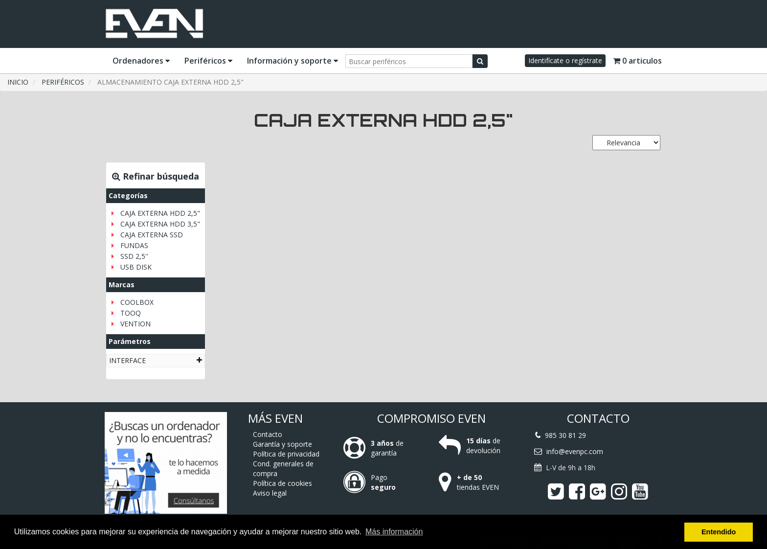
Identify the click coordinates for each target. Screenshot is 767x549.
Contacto (267, 434)
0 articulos (637, 60)
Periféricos (208, 60)
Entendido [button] (718, 532)
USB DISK (136, 267)
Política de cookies (282, 483)
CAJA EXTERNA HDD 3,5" (160, 224)
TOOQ (130, 313)
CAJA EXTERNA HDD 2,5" (160, 213)
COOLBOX (137, 302)
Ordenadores (141, 60)
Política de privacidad (286, 453)
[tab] (155, 360)
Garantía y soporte (282, 444)
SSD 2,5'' (134, 256)
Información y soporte (292, 60)
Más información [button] (394, 531)
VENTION (135, 323)
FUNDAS (134, 245)
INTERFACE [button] (155, 360)
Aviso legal (270, 493)
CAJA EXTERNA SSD (151, 234)
